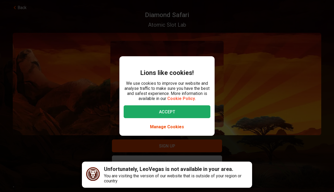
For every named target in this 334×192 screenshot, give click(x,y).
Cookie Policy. (181, 98)
